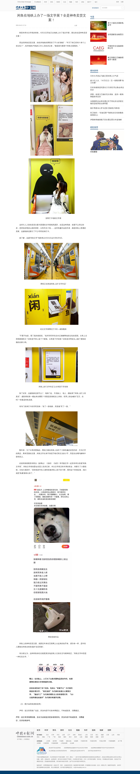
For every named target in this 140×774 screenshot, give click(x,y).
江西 (107, 735)
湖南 (43, 737)
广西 (54, 737)
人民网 (48, 741)
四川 (70, 737)
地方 (96, 2)
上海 (86, 735)
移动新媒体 (95, 8)
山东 (113, 735)
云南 (81, 737)
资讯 (51, 2)
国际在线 (68, 741)
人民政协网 (64, 743)
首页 (38, 730)
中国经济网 (93, 741)
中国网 (61, 741)
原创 (82, 2)
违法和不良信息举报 (55, 748)
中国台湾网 (102, 741)
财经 (62, 730)
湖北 (38, 737)
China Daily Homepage (24, 2)
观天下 (89, 2)
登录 (117, 2)
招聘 (109, 730)
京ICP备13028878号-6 (94, 751)
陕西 (91, 737)
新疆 (97, 737)
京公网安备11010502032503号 (58, 751)
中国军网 (46, 743)
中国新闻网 (54, 743)
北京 (47, 735)
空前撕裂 (93, 152)
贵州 (75, 737)
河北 (58, 735)
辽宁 (68, 735)
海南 (59, 737)
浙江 (97, 735)
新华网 (55, 741)
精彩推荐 (94, 127)
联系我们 (27, 739)
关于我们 (19, 739)
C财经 (58, 2)
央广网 (120, 741)
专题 (92, 17)
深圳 (102, 737)
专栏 (76, 2)
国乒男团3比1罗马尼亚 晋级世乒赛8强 (105, 108)
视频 (70, 2)
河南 (118, 735)
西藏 (86, 737)
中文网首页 (37, 2)
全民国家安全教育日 (115, 34)
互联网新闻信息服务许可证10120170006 (76, 748)
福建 (102, 735)
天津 (52, 735)
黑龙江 (80, 735)
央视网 (76, 741)
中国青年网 (84, 741)
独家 (101, 730)
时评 (45, 2)
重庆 (65, 737)
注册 (122, 2)
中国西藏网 (112, 741)
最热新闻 (94, 70)
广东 (48, 737)
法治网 (72, 743)
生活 (64, 2)
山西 (63, 735)
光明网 (39, 743)
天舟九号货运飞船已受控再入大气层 (104, 76)
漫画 (93, 730)
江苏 (91, 735)
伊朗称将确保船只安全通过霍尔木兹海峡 (106, 120)
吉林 (74, 735)
